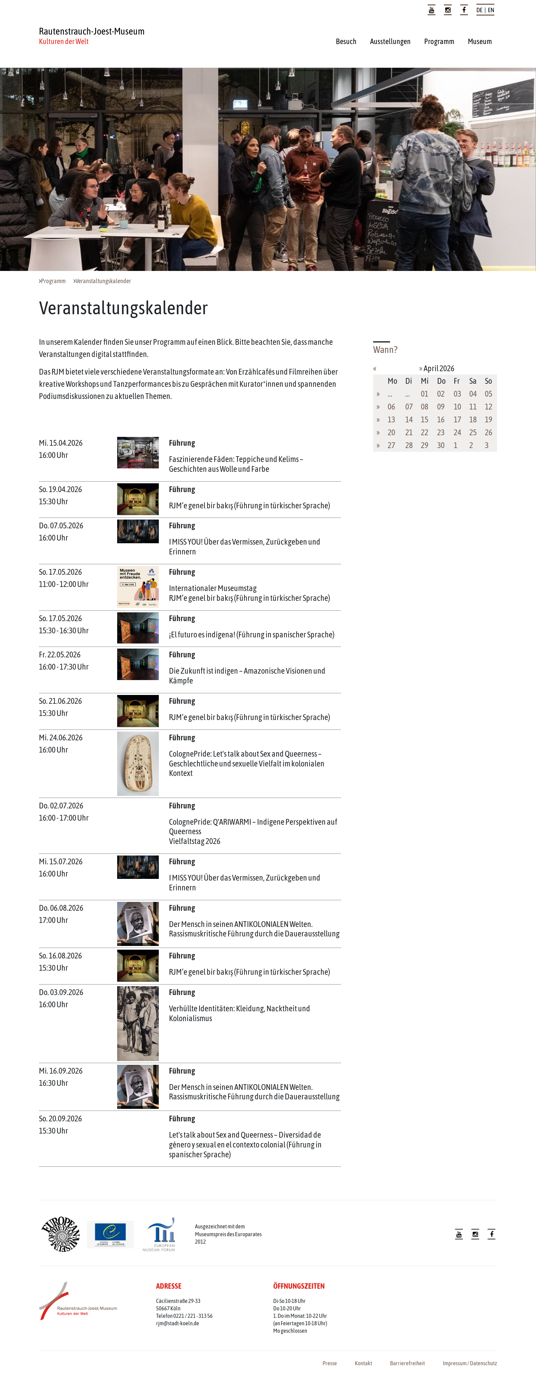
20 (391, 432)
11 (473, 406)
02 (441, 393)
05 (488, 393)
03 (457, 393)
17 (457, 419)
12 (488, 406)
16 (441, 419)
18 (473, 419)
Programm (439, 41)
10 (457, 406)
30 (441, 445)
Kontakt (363, 1363)
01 (424, 393)
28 (409, 445)
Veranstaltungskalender (103, 281)
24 (457, 432)
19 (488, 419)
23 (441, 432)
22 (424, 432)
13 (391, 419)
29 (424, 445)
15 (424, 419)
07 (409, 406)
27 (391, 445)
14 (409, 419)
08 (424, 406)
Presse (330, 1363)
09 (441, 406)
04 (473, 393)
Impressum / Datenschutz (470, 1363)
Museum (480, 41)
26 (488, 432)
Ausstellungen (390, 41)
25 (473, 432)
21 (409, 432)
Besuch (346, 41)
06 (391, 406)
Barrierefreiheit (407, 1363)
